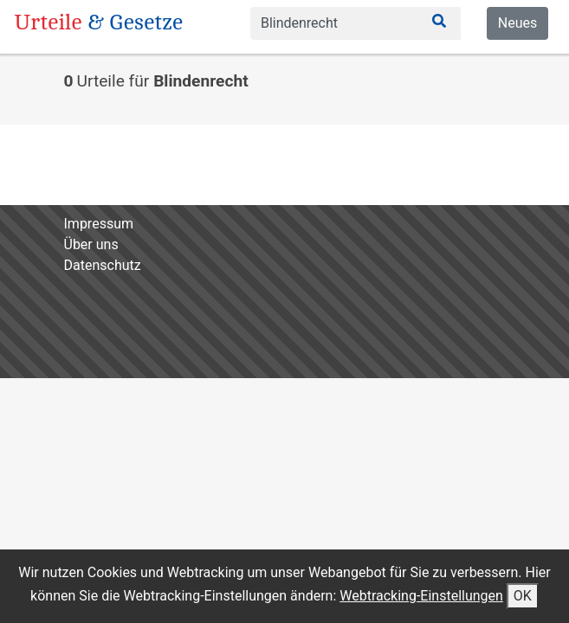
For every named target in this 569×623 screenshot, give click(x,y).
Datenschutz (102, 265)
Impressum (99, 223)
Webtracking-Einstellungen (421, 596)
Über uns (91, 244)
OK (523, 596)
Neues (517, 23)
